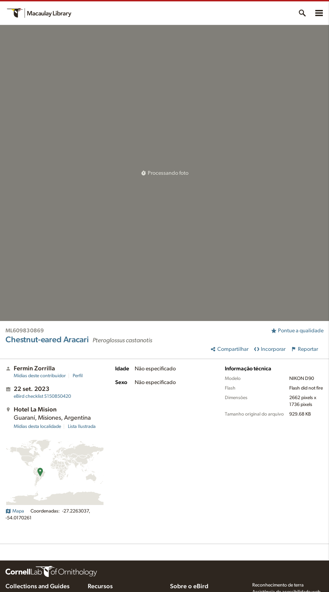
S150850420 (42, 396)
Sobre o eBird (189, 586)
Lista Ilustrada (82, 426)
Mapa (14, 511)
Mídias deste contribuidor (40, 375)
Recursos (100, 586)
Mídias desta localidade (37, 426)
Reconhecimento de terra (278, 585)
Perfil (78, 375)
